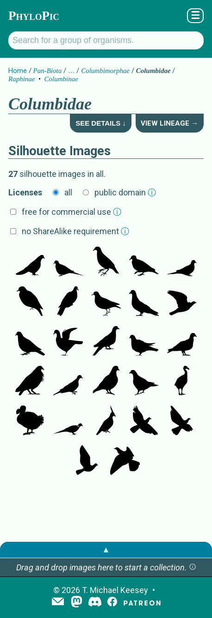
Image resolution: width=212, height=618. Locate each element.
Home (17, 71)
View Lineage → (169, 123)
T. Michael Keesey (115, 590)
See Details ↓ (100, 123)
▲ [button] (106, 549)
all (68, 192)
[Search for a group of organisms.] (106, 40)
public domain (125, 192)
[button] (192, 567)
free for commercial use (71, 212)
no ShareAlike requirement (75, 231)
